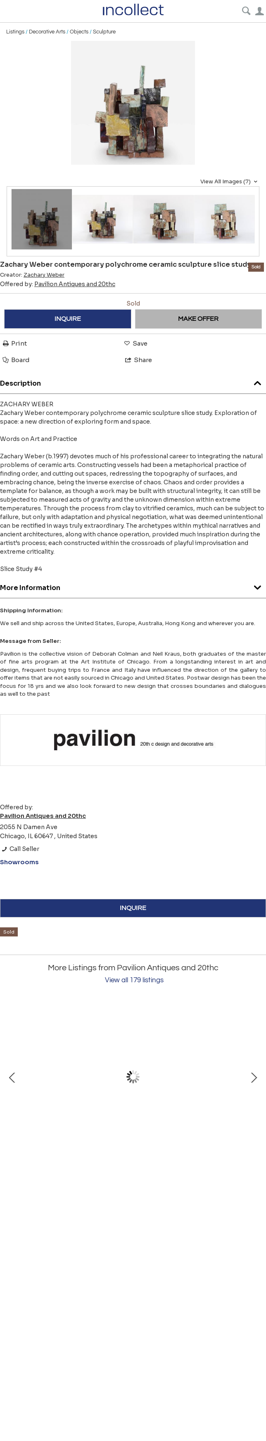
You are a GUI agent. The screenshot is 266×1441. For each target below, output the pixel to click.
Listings (15, 32)
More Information (133, 586)
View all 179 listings (134, 980)
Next (253, 1077)
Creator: (32, 275)
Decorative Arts (47, 32)
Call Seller (19, 849)
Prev (12, 1077)
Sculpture (104, 32)
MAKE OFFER (198, 318)
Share (138, 360)
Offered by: (57, 284)
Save (135, 343)
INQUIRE (68, 318)
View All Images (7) (229, 181)
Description (133, 381)
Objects (79, 32)
